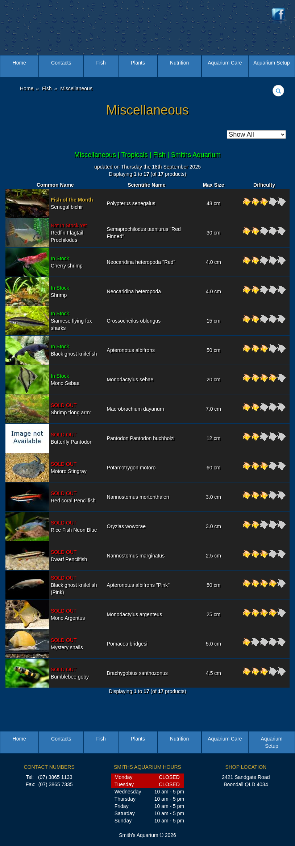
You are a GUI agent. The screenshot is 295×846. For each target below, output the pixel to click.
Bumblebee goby (70, 673)
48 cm (213, 203)
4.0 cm (213, 262)
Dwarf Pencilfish (69, 555)
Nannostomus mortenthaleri (138, 497)
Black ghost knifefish (74, 350)
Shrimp (60, 291)
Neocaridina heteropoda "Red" (141, 262)
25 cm (213, 614)
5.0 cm (213, 644)
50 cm (213, 350)
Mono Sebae (65, 379)
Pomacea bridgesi (127, 644)
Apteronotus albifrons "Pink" (138, 585)
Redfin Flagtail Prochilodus (69, 233)
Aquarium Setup (271, 63)
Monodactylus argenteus (134, 614)
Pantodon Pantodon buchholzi (141, 438)
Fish (100, 63)
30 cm (213, 233)
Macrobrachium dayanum (135, 409)
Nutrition (179, 63)
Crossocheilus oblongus (134, 321)
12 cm (213, 438)
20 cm (213, 379)
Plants (138, 63)
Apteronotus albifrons (131, 350)
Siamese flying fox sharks (71, 321)
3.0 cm (213, 497)
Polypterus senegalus (131, 203)
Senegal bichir (72, 203)
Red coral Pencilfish (73, 496)
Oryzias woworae (126, 526)
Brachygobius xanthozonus (137, 673)
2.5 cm (213, 556)
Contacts (61, 63)
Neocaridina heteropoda (134, 291)
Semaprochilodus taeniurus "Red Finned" (144, 232)
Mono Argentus (68, 614)
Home (19, 63)
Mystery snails (67, 643)
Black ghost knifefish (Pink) (74, 585)
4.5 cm (213, 673)
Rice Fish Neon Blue (74, 526)
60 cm (213, 467)
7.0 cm (213, 409)
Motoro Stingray (69, 467)
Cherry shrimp (67, 262)
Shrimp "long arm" (71, 408)
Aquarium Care (225, 63)
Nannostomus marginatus (136, 556)
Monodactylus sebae (130, 379)
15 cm (213, 321)
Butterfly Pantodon (71, 438)
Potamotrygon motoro (131, 467)
